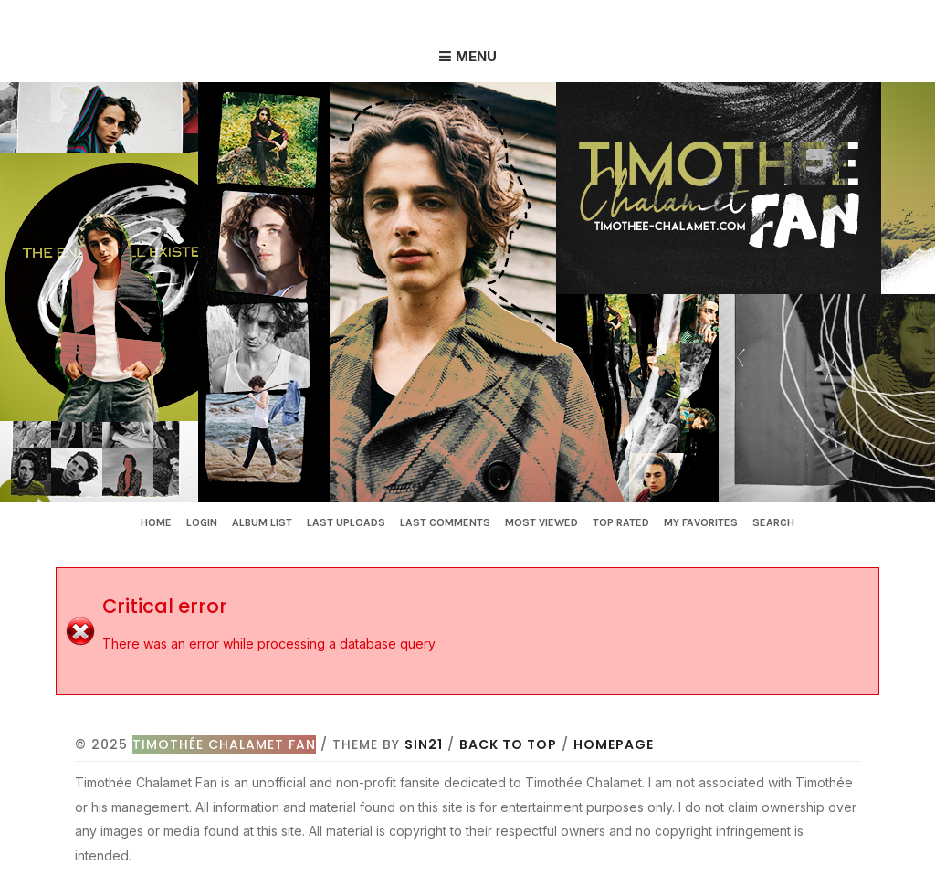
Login (201, 522)
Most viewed (541, 522)
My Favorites (701, 522)
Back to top (508, 744)
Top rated (621, 522)
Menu (476, 56)
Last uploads (346, 522)
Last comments (445, 522)
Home (156, 522)
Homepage (613, 744)
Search (773, 522)
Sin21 (423, 744)
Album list (262, 522)
